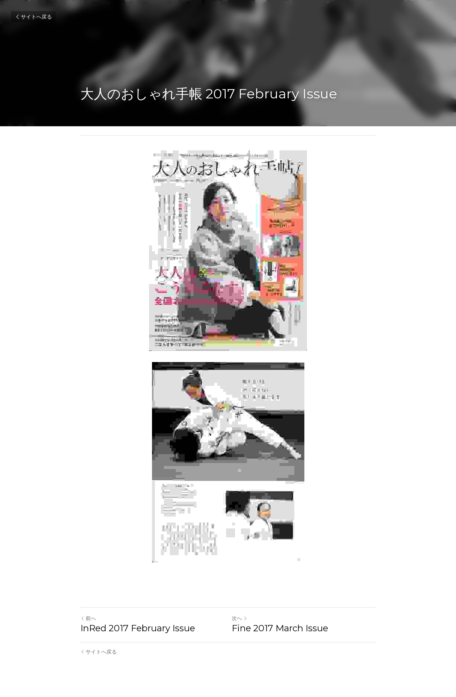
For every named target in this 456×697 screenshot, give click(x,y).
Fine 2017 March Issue (280, 628)
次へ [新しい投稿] (239, 618)
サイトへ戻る (33, 17)
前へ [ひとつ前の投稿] (88, 618)
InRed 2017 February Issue (137, 628)
